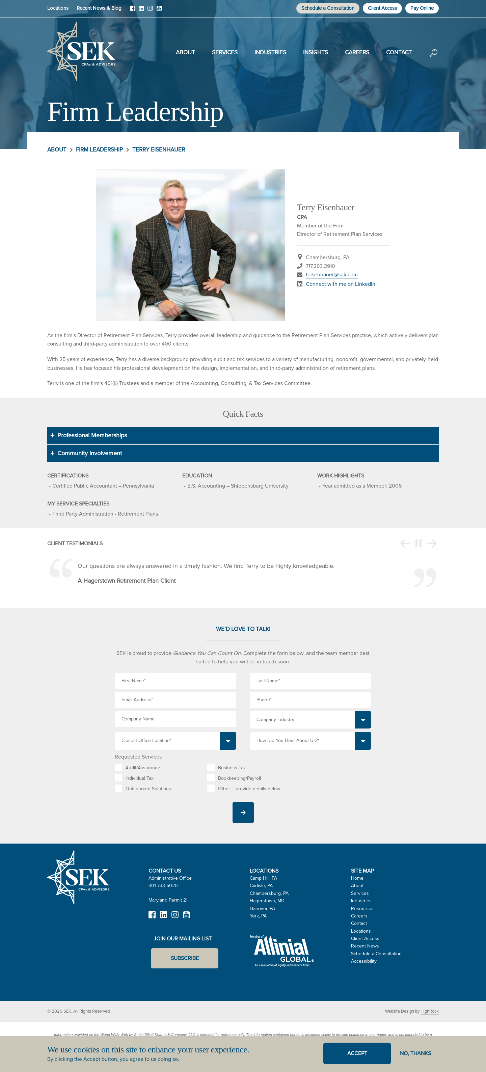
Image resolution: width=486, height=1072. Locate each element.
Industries (270, 52)
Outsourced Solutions (148, 788)
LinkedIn (141, 10)
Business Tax (232, 767)
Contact (399, 52)
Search (434, 57)
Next (432, 543)
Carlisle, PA (261, 885)
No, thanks (415, 1053)
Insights (315, 52)
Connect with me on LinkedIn (340, 284)
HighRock (430, 1011)
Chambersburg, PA (269, 893)
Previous (405, 543)
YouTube (159, 10)
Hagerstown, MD (267, 900)
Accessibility (364, 961)
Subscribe (185, 958)
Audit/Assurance (143, 767)
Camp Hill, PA (263, 878)
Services (225, 52)
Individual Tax (140, 778)
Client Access (382, 8)
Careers (357, 52)
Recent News (365, 946)
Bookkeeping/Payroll (239, 778)
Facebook (133, 10)
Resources (362, 908)
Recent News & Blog (99, 8)
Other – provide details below (249, 788)
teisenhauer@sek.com (332, 274)
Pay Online (422, 8)
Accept (357, 1053)
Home (357, 878)
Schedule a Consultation (327, 8)
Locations (58, 8)
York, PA (258, 915)
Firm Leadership (99, 149)
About (185, 52)
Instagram (150, 10)
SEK (81, 51)
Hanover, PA (262, 908)
